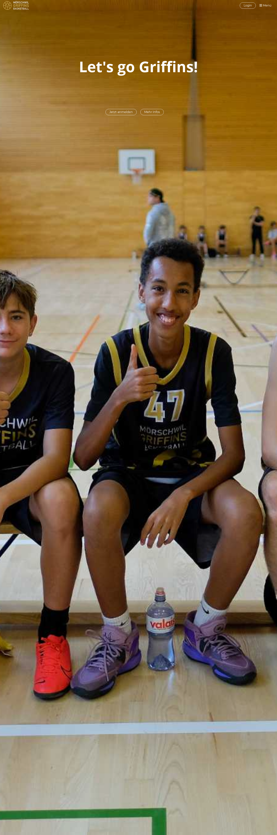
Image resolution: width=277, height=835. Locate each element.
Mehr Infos (152, 112)
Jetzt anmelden (121, 112)
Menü (265, 5)
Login (248, 5)
